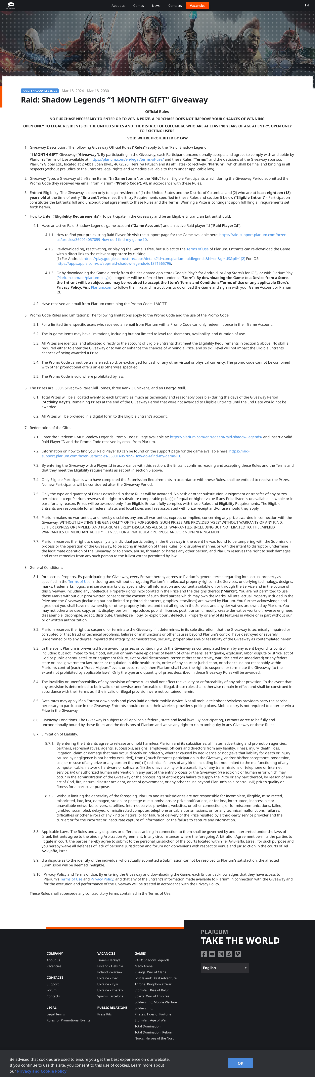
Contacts (175, 5)
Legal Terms (56, 1014)
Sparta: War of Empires (152, 996)
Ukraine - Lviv (107, 978)
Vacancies (197, 5)
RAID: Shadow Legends (152, 960)
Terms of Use (198, 253)
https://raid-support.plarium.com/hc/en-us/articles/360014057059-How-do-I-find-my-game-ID (146, 458)
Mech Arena (144, 966)
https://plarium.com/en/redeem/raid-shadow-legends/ (216, 441)
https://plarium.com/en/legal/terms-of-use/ (127, 163)
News (156, 5)
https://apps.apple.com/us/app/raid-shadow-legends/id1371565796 (113, 267)
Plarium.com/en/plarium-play (82, 282)
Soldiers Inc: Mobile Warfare (156, 1002)
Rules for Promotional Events (63, 69)
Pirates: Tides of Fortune (153, 1014)
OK (240, 1063)
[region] (157, 1063)
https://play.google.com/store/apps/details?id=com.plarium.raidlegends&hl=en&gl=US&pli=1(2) (164, 263)
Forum (51, 990)
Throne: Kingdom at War (153, 984)
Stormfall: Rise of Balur (152, 990)
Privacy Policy (102, 883)
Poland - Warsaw (109, 972)
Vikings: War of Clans (150, 972)
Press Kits (104, 1014)
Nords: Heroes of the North (155, 1038)
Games (138, 5)
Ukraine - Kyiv (107, 984)
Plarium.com (101, 291)
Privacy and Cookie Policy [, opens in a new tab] (41, 1071)
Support (53, 984)
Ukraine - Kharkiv (110, 990)
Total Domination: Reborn (154, 1032)
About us (118, 5)
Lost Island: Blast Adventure (156, 978)
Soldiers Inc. (144, 1008)
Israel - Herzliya (108, 960)
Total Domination (148, 1026)
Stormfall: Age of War (151, 1020)
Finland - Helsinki (110, 966)
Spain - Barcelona (110, 996)
